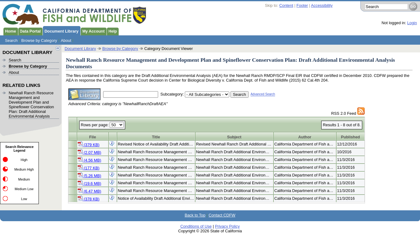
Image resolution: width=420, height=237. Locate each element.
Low (24, 199)
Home (9, 30)
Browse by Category (39, 40)
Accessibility (322, 5)
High (24, 160)
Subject (234, 137)
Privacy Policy (227, 226)
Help (112, 30)
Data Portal (29, 30)
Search (11, 40)
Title (156, 137)
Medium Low (24, 189)
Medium (24, 179)
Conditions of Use (196, 226)
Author (304, 137)
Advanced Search (262, 94)
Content (286, 5)
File (92, 137)
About (66, 40)
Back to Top (195, 215)
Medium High (24, 169)
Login (412, 22)
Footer (302, 5)
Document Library (61, 30)
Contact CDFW (222, 215)
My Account (92, 30)
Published (350, 137)
